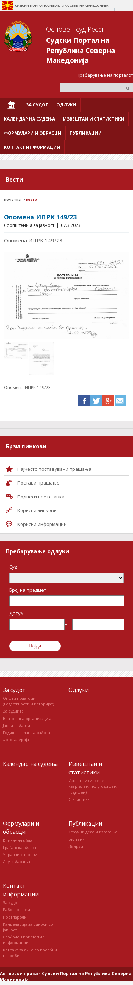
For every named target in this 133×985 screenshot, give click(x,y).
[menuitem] (11, 105)
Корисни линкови (37, 510)
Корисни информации (42, 524)
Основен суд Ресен (76, 29)
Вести (31, 199)
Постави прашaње (38, 483)
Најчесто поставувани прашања (54, 469)
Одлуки (78, 690)
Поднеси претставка (41, 496)
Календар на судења (30, 764)
